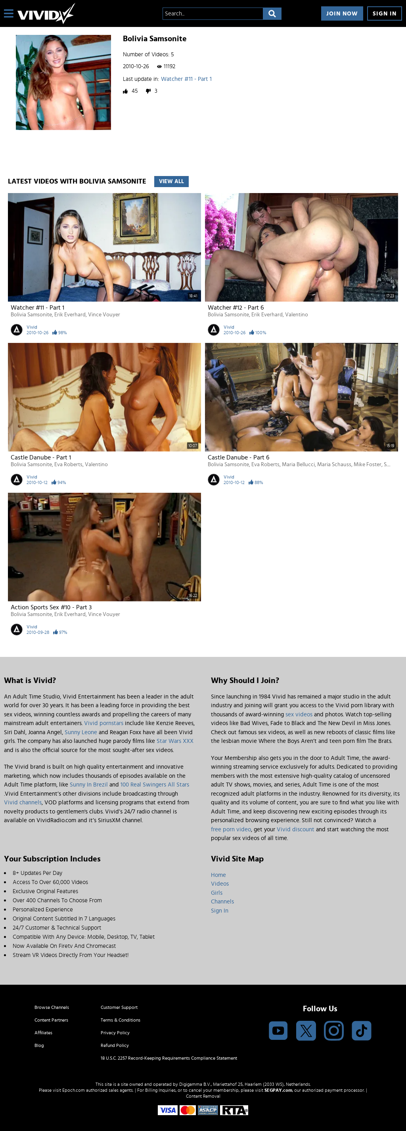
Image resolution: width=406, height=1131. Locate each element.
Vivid (32, 327)
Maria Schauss (334, 464)
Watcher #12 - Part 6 (236, 307)
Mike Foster (367, 464)
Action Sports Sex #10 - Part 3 (51, 607)
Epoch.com (73, 1090)
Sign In (384, 14)
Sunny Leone (81, 732)
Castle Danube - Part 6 (238, 457)
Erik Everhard (70, 315)
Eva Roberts (68, 464)
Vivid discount (295, 829)
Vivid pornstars (103, 723)
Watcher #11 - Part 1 (186, 79)
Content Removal (203, 1096)
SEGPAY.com (278, 1090)
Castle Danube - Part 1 (41, 457)
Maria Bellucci (298, 464)
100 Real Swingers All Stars (155, 785)
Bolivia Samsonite (31, 315)
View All (171, 181)
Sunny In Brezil (89, 785)
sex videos (298, 715)
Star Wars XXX (175, 741)
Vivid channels (23, 803)
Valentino (296, 315)
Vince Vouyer (104, 315)
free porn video (231, 829)
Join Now (342, 14)
